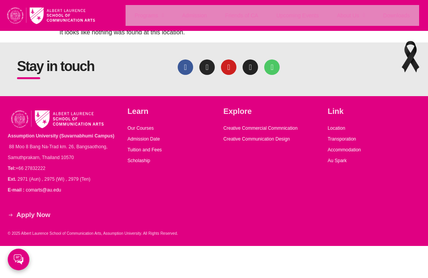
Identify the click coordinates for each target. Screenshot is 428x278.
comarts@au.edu (45, 190)
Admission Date (143, 139)
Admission (194, 15)
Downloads (396, 15)
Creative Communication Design (256, 139)
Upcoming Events (298, 15)
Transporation (342, 139)
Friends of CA (241, 15)
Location (336, 128)
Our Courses (140, 128)
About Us (351, 15)
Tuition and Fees (144, 150)
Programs (148, 15)
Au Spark (337, 160)
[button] (149, 15)
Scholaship (138, 160)
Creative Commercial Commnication (260, 128)
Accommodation (345, 150)
